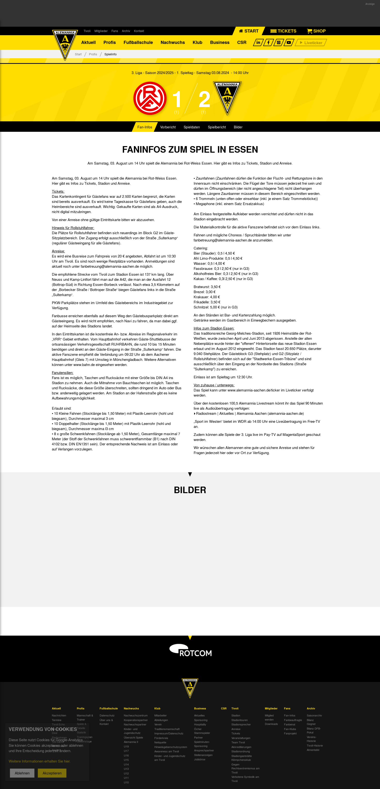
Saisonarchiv (314, 715)
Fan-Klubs (290, 729)
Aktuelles (199, 715)
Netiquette (160, 742)
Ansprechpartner (204, 750)
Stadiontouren (239, 720)
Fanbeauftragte (293, 720)
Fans (114, 31)
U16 (126, 755)
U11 (126, 778)
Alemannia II (131, 742)
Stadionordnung (240, 751)
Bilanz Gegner (311, 722)
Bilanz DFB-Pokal (314, 730)
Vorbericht (168, 127)
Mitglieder (101, 31)
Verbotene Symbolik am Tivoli (245, 779)
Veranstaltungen (240, 738)
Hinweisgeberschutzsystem (170, 747)
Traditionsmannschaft (167, 729)
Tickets (235, 733)
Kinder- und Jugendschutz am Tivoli (169, 758)
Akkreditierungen (241, 747)
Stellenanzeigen (203, 755)
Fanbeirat (289, 724)
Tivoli (87, 31)
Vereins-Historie (312, 739)
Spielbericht (217, 127)
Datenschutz (107, 715)
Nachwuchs (173, 42)
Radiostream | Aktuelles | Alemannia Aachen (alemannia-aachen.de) (250, 413)
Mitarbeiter (160, 715)
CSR (241, 42)
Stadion (235, 715)
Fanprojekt (290, 733)
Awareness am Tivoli (166, 751)
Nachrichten (59, 715)
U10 (126, 782)
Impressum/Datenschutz (168, 733)
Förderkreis (161, 738)
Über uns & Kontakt (106, 722)
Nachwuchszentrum (136, 715)
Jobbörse (199, 759)
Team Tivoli (238, 742)
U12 (126, 773)
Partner (198, 737)
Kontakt (139, 31)
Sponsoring (200, 720)
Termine (56, 720)
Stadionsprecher (241, 724)
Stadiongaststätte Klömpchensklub (241, 758)
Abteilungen (161, 720)
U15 (126, 760)
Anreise (235, 729)
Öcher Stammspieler (202, 731)
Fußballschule (138, 42)
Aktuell (88, 42)
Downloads (271, 724)
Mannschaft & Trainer (85, 718)
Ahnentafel (313, 750)
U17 (126, 751)
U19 (126, 746)
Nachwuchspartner (135, 724)
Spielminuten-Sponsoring (202, 744)
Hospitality (200, 724)
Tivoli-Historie (315, 745)
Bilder (238, 127)
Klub (197, 42)
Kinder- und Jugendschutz (132, 731)
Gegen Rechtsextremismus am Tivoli (245, 768)
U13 (126, 769)
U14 (126, 764)
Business (220, 42)
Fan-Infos (144, 127)
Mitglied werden (269, 718)
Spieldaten (192, 127)
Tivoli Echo (58, 724)
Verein (158, 724)
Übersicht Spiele (133, 737)
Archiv (126, 31)
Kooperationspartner (136, 720)
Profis (109, 42)
